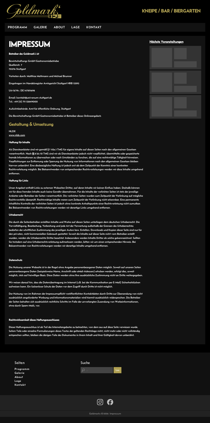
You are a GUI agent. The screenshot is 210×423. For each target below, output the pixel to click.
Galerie (40, 27)
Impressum (115, 413)
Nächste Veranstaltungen (166, 41)
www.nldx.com (17, 135)
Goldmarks (34, 11)
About (59, 27)
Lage (75, 27)
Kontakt (94, 27)
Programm (17, 27)
